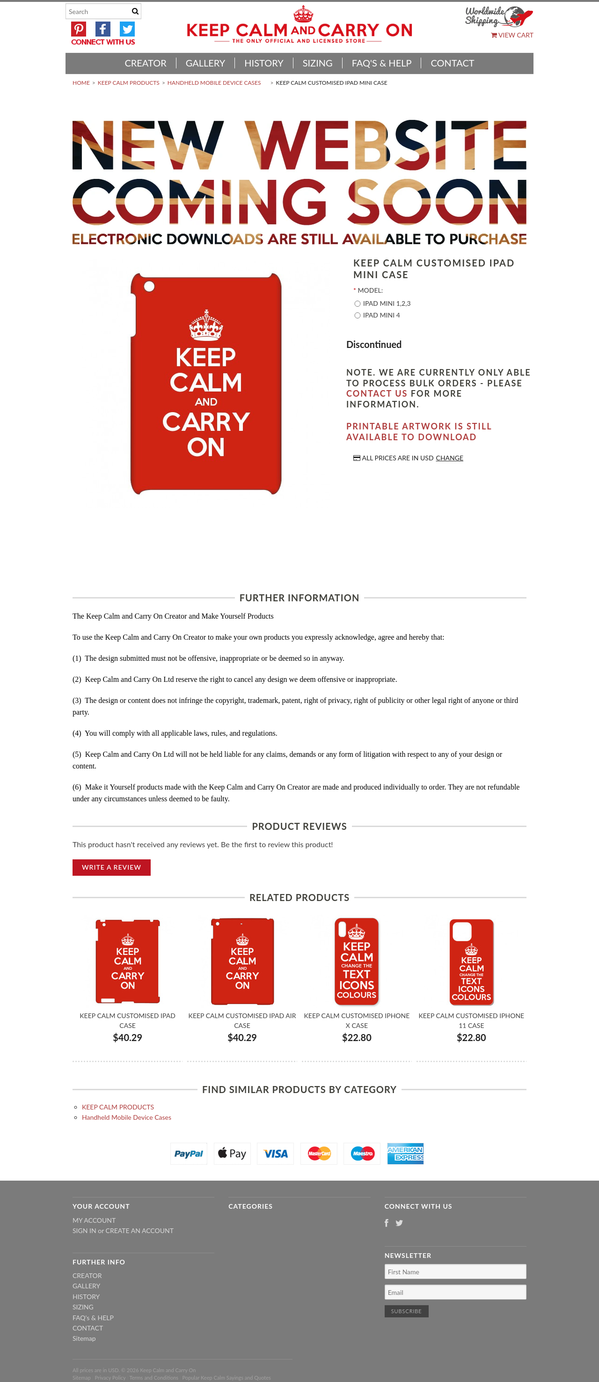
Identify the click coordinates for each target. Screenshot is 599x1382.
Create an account (140, 1230)
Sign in (84, 1230)
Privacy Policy (110, 1378)
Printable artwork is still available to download (419, 431)
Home (81, 82)
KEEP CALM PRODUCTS (129, 82)
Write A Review (111, 867)
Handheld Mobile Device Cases (214, 82)
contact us (377, 393)
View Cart (512, 35)
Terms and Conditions (154, 1378)
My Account (94, 1220)
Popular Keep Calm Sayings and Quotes (227, 1378)
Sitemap (84, 1338)
